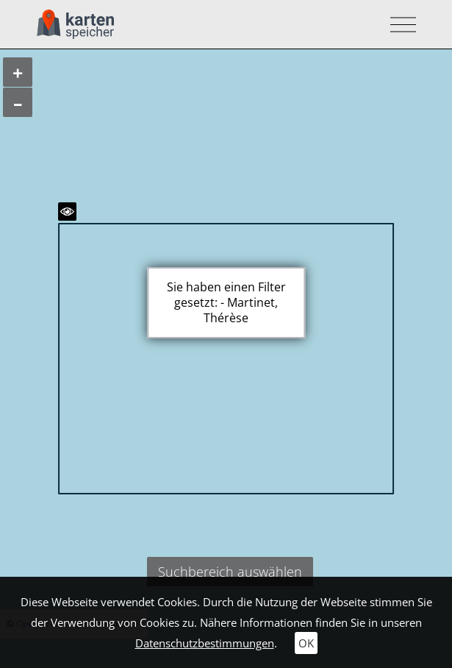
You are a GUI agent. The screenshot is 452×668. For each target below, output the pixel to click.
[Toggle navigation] (398, 24)
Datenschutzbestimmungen (204, 643)
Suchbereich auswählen (230, 571)
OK (306, 643)
